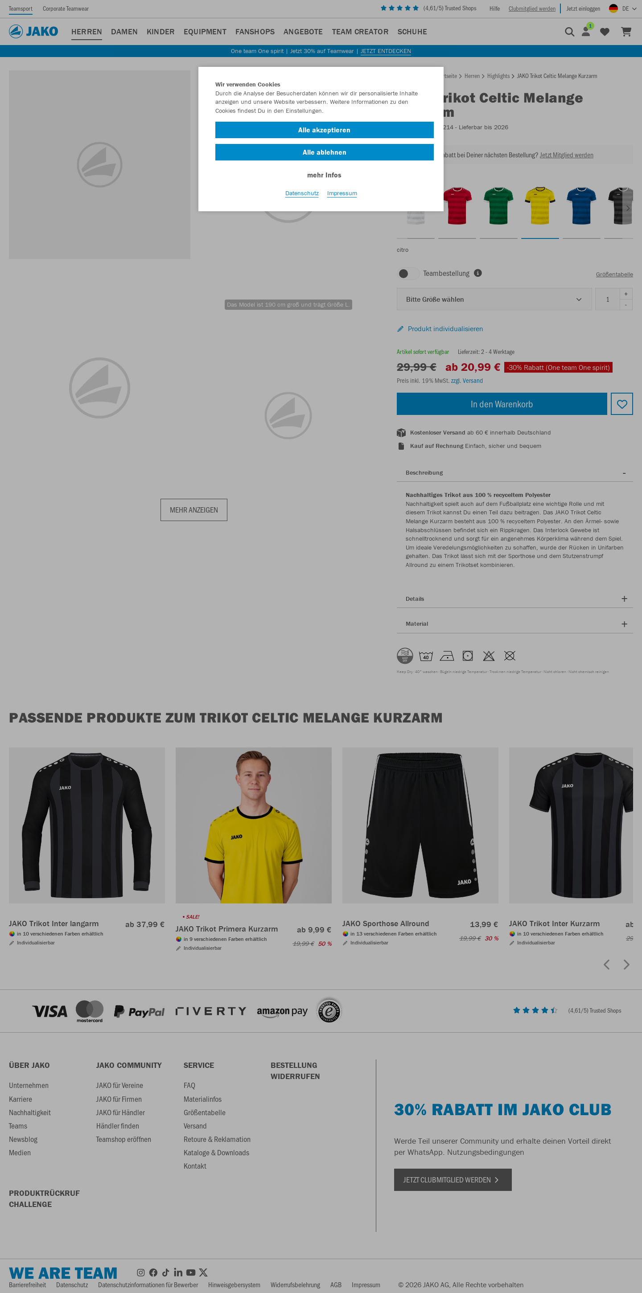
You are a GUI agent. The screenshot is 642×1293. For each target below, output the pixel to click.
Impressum (342, 197)
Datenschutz (302, 197)
